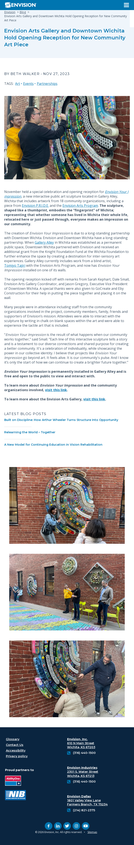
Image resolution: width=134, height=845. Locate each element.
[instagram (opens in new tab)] (76, 826)
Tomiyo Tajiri (14, 265)
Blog (23, 12)
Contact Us (14, 745)
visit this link (56, 390)
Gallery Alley (44, 242)
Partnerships (47, 83)
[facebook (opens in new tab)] (48, 826)
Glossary (12, 739)
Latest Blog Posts (25, 414)
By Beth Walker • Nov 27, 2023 (37, 74)
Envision (9, 12)
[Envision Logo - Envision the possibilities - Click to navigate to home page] (22, 5)
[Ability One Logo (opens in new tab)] (15, 781)
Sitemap (92, 832)
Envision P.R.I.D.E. (35, 205)
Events (28, 83)
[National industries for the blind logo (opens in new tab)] (15, 795)
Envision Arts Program (80, 205)
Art (17, 83)
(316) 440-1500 (84, 753)
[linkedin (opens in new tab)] (58, 826)
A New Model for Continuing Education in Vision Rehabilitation (53, 444)
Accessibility (15, 750)
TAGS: (8, 83)
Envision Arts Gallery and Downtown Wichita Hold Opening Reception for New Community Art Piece (64, 38)
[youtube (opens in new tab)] (85, 826)
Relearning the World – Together (29, 432)
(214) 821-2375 (84, 810)
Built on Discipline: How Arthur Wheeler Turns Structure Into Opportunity (61, 420)
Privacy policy (17, 756)
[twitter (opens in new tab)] (67, 826)
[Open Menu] (126, 5)
